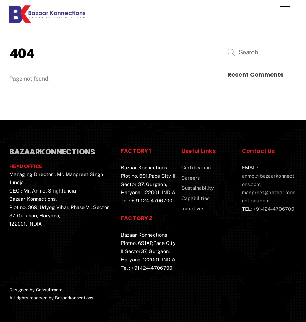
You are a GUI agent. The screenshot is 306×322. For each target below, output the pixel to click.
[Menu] (285, 9)
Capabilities (195, 198)
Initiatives (192, 208)
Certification (196, 167)
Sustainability (197, 188)
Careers (190, 178)
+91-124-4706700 (273, 209)
